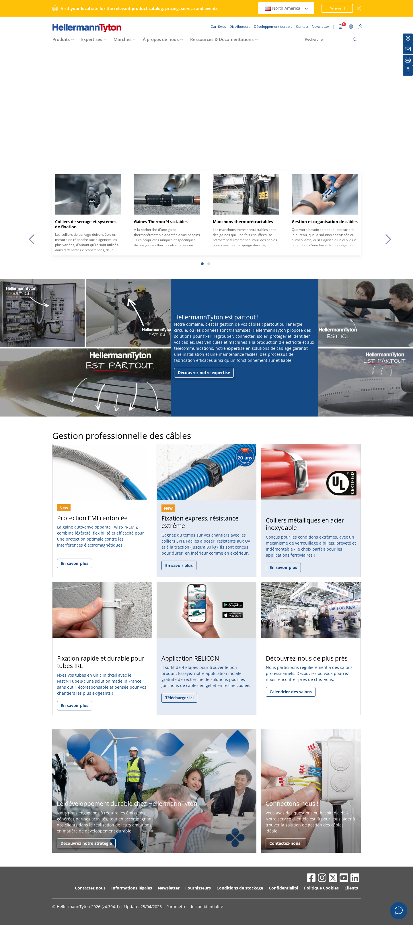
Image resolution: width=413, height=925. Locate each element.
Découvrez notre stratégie (86, 843)
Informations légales (131, 888)
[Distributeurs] (408, 39)
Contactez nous (90, 888)
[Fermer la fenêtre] (359, 8)
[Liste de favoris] (408, 70)
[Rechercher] (331, 39)
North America (287, 8)
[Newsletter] (408, 49)
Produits (61, 39)
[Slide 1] (202, 263)
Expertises (91, 39)
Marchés (122, 39)
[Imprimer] (408, 60)
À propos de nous (161, 39)
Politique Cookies (321, 888)
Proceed (337, 8)
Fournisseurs (198, 888)
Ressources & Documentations (222, 39)
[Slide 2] (208, 263)
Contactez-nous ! (286, 843)
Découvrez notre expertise (204, 372)
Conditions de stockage (240, 888)
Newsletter (169, 888)
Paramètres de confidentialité (194, 906)
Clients (351, 888)
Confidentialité (283, 888)
